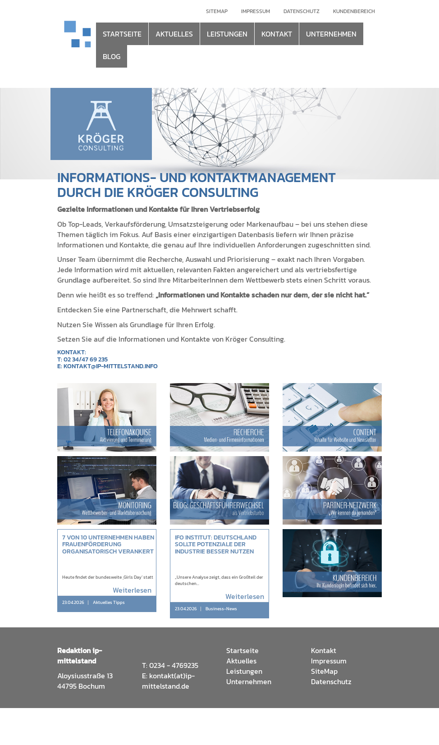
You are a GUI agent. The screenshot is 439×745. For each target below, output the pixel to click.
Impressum (255, 11)
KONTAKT (276, 33)
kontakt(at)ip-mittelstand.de (168, 680)
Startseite (242, 650)
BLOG (111, 56)
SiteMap (324, 671)
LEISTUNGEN (227, 33)
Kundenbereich (354, 11)
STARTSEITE (122, 33)
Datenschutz (302, 11)
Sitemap (217, 11)
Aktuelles (241, 660)
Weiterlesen (132, 590)
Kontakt (323, 650)
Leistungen (244, 671)
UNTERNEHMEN (331, 33)
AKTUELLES (174, 33)
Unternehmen (248, 681)
